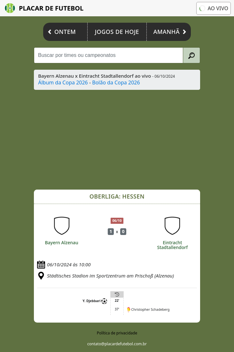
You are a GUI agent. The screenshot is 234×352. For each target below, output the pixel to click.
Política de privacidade (117, 333)
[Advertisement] (117, 139)
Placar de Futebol (44, 8)
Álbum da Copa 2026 (63, 82)
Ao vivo (213, 8)
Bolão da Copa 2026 (116, 82)
